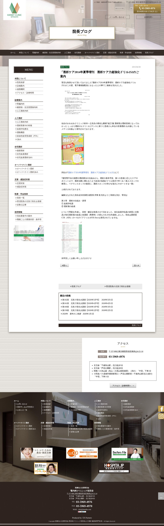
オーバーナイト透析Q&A (27, 172)
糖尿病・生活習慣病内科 (51, 52)
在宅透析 (18, 147)
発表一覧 (20, 198)
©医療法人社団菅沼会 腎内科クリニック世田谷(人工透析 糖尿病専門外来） (79, 521)
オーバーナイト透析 (23, 165)
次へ (136, 265)
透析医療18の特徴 (24, 125)
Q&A (19, 139)
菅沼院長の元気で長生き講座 (29, 201)
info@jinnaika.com (84, 509)
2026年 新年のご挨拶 (71, 314)
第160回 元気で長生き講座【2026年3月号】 (81, 307)
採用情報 (18, 212)
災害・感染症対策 (22, 179)
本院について (20, 79)
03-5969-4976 (117, 356)
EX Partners (87, 518)
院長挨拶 (20, 82)
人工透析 (18, 118)
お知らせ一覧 (22, 410)
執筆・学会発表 (21, 194)
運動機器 (20, 132)
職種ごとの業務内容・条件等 (29, 219)
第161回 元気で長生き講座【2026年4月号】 (81, 303)
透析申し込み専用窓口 (25, 407)
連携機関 (20, 89)
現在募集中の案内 (24, 216)
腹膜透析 (20, 151)
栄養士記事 (21, 205)
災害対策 (20, 183)
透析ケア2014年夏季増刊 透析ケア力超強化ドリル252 (91, 172)
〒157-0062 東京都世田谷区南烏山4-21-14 (126, 351)
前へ (64, 265)
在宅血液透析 (22, 154)
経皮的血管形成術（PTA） (28, 136)
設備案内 (20, 86)
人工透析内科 (22, 111)
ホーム (12, 52)
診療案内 (18, 100)
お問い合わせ (22, 404)
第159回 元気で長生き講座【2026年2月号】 (81, 310)
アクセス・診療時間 (25, 93)
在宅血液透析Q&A (24, 157)
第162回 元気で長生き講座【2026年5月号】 (81, 300)
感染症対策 (21, 187)
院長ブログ (149, 52)
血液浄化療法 (22, 129)
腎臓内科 (35, 52)
